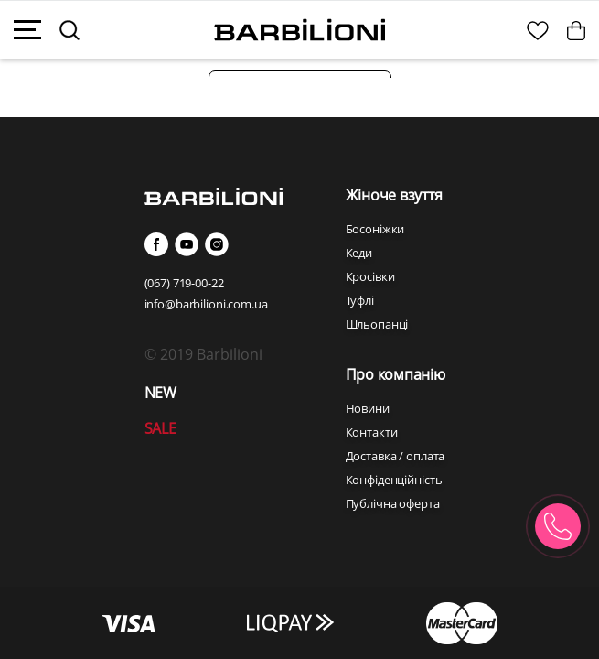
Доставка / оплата (395, 456)
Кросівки (370, 276)
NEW (160, 393)
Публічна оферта (393, 503)
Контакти (372, 432)
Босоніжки (375, 229)
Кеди (359, 252)
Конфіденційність (394, 479)
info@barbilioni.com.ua (206, 304)
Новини (368, 408)
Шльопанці (377, 324)
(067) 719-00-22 (184, 283)
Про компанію (395, 374)
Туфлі (360, 300)
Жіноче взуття (394, 195)
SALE (160, 428)
